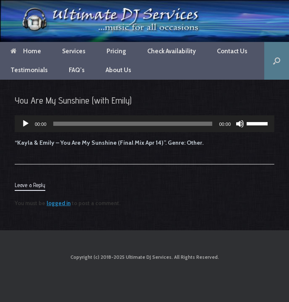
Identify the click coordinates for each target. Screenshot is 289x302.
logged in (58, 203)
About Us (118, 70)
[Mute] (240, 124)
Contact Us (232, 51)
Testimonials (29, 70)
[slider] (133, 124)
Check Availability (171, 51)
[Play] (25, 124)
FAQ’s (77, 70)
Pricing (116, 51)
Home (25, 51)
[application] (144, 123)
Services (74, 51)
